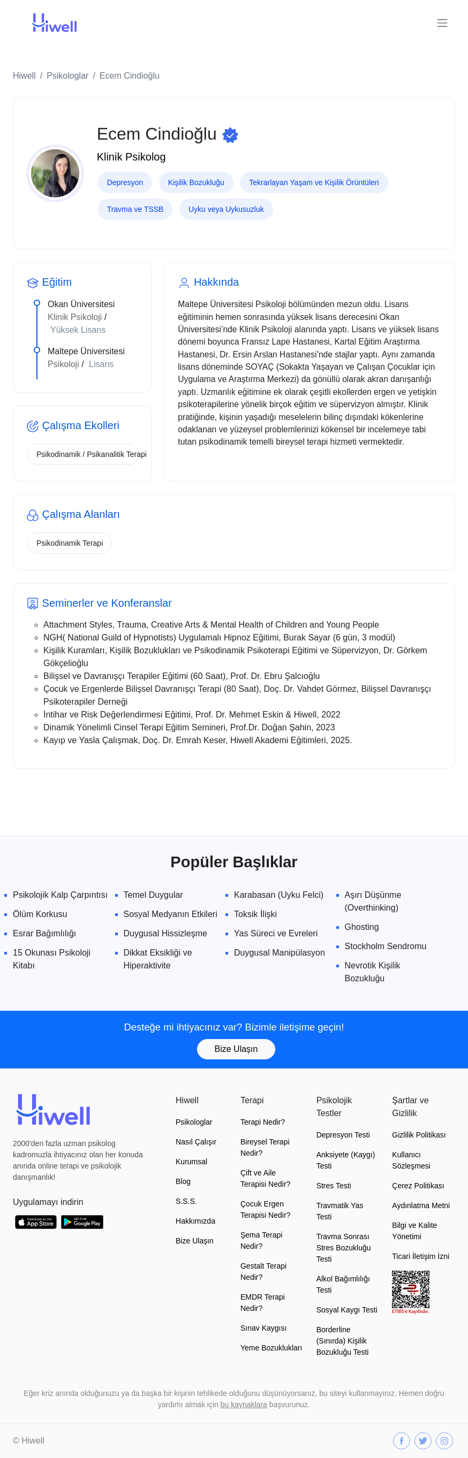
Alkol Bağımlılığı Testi (343, 1284)
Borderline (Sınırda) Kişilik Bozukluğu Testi (342, 1340)
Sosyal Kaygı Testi (347, 1310)
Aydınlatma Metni (421, 1205)
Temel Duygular (153, 894)
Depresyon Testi (343, 1135)
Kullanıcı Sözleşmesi (411, 1160)
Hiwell (24, 75)
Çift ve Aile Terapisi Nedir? (265, 1178)
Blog (183, 1181)
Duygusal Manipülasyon (279, 952)
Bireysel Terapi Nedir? (265, 1147)
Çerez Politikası (418, 1185)
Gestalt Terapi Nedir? (263, 1271)
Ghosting (362, 927)
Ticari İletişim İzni (420, 1256)
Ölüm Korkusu (40, 914)
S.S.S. (186, 1201)
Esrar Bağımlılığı (44, 933)
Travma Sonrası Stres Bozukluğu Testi (343, 1247)
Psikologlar (67, 75)
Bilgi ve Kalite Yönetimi (414, 1231)
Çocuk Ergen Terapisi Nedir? (265, 1209)
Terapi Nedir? (262, 1122)
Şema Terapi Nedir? (261, 1240)
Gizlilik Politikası (419, 1135)
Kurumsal (191, 1161)
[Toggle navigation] (442, 23)
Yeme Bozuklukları (271, 1348)
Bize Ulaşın (236, 1049)
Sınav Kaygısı (263, 1328)
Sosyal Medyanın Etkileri (170, 914)
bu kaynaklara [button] (244, 1404)
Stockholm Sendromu (386, 946)
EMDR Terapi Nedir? (262, 1302)
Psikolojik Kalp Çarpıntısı (60, 894)
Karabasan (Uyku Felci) (278, 894)
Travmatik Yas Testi (340, 1211)
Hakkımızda (195, 1221)
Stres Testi (333, 1185)
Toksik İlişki (255, 914)
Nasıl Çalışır (196, 1142)
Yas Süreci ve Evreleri (276, 933)
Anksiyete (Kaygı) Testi (345, 1160)
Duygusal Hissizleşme (166, 933)
